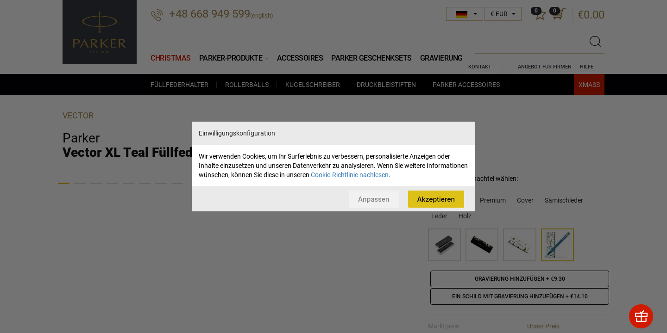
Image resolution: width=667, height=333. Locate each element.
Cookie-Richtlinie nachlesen (350, 174)
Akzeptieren (435, 198)
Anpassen (370, 198)
